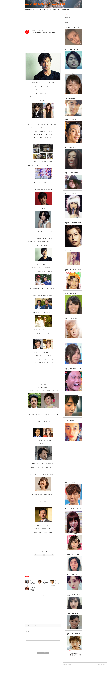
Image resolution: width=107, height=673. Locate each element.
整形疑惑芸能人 (67, 17)
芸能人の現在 (67, 22)
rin (43, 30)
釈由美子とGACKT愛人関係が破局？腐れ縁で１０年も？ (43, 583)
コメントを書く (39, 30)
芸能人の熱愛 (33, 30)
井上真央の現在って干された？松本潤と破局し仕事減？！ (30, 583)
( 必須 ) (28, 631)
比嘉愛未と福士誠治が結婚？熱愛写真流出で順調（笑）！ (30, 589)
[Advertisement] (44, 22)
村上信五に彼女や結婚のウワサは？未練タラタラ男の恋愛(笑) (55, 583)
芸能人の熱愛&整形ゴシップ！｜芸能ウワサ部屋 (45, 4)
